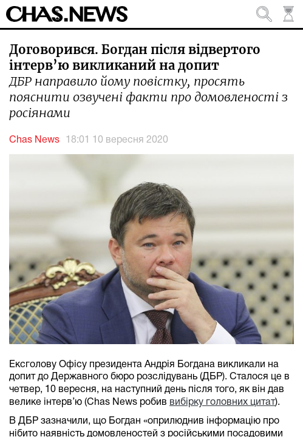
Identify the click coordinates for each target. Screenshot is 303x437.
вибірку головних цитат (222, 402)
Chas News (34, 140)
